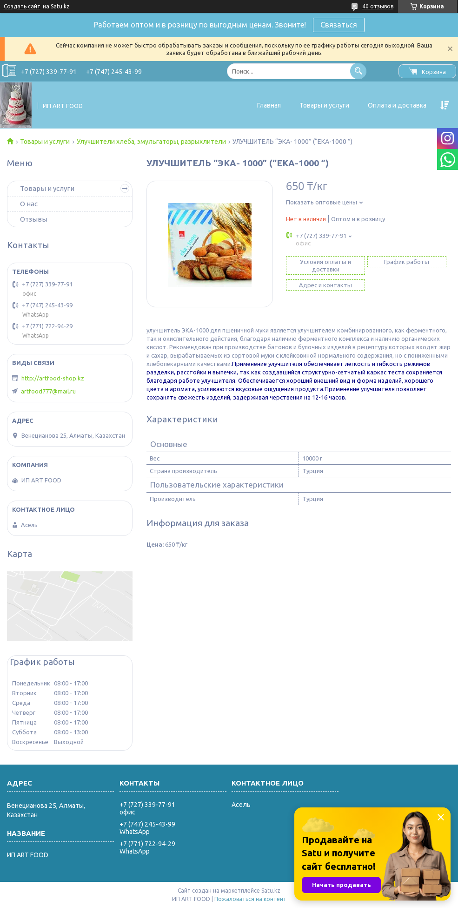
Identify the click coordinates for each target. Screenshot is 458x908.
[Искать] (358, 71)
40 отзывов (377, 6)
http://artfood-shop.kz (52, 378)
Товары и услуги (324, 105)
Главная (269, 105)
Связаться (338, 24)
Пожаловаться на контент (250, 899)
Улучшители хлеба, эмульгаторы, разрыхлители (151, 141)
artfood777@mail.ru (48, 391)
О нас (29, 204)
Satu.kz (270, 891)
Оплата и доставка (397, 105)
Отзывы (33, 219)
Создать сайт (22, 6)
